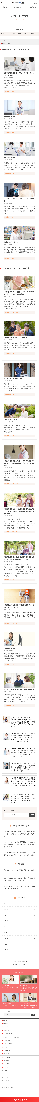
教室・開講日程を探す (18, 7)
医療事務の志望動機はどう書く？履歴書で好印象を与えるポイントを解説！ (19, 888)
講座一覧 (5, 7)
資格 (19, 33)
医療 (2, 33)
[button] (35, 2)
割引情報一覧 (32, 7)
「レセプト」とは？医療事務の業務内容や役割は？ (19, 871)
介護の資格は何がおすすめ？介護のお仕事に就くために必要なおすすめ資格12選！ (19, 880)
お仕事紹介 (33, 33)
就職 (14, 33)
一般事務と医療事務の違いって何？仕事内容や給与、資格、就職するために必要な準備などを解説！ (19, 834)
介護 (8, 33)
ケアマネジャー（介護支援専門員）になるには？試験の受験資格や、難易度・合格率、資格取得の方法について (19, 845)
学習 (25, 33)
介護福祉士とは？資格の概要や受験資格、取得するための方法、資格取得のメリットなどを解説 (19, 854)
